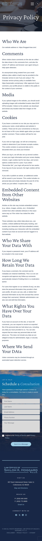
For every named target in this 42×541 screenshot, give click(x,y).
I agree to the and (20, 437)
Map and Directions (21, 488)
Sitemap (32, 532)
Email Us (21, 504)
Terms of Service (21, 435)
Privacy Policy (22, 532)
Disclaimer (11, 532)
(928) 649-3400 (37, 3)
